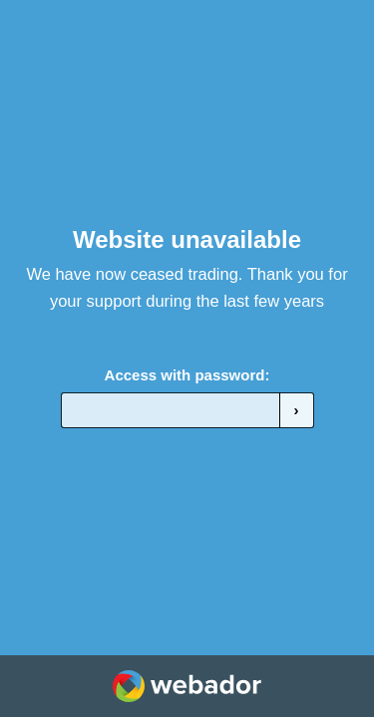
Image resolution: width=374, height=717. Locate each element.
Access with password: (187, 374)
